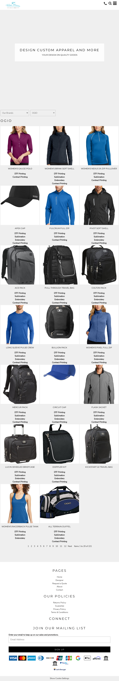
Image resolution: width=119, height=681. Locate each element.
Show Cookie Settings (59, 678)
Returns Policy (59, 602)
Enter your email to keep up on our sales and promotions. (34, 635)
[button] (110, 3)
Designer (59, 580)
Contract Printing (20, 177)
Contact (59, 590)
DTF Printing (20, 173)
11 (61, 546)
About (59, 586)
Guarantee (59, 606)
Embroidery (59, 180)
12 (65, 546)
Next (70, 546)
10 (57, 546)
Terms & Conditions (59, 612)
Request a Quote (59, 583)
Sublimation (59, 177)
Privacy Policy (59, 609)
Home (59, 577)
